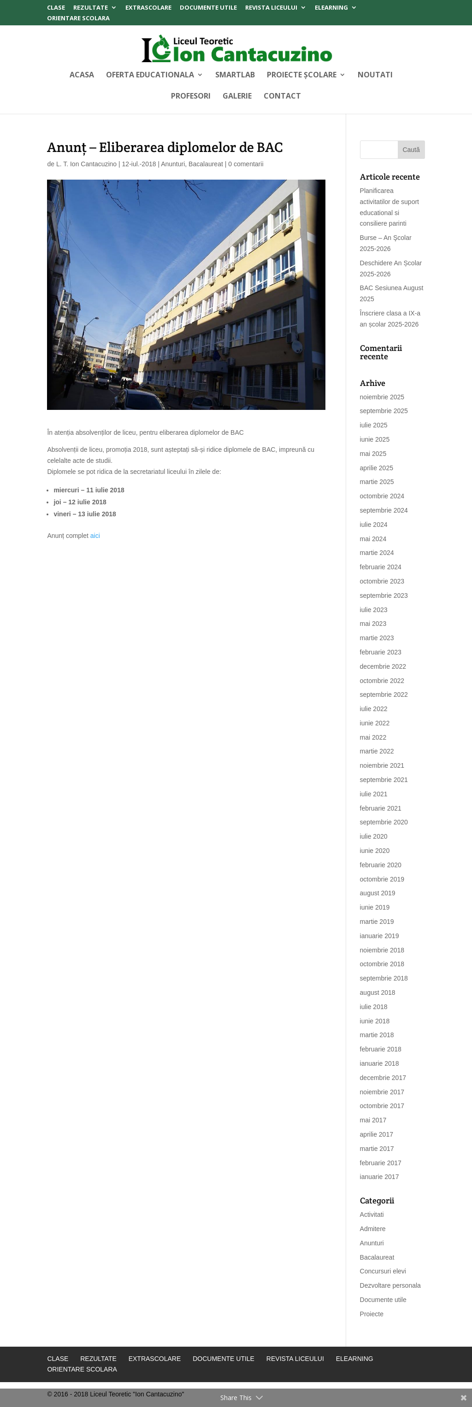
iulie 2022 (374, 708)
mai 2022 (373, 737)
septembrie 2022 (384, 694)
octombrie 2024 (382, 496)
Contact (282, 97)
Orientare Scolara (78, 18)
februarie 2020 (380, 865)
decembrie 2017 (383, 1077)
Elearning (331, 8)
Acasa (82, 75)
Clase (56, 8)
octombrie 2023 (382, 581)
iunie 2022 (375, 723)
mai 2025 (373, 453)
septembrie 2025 (384, 411)
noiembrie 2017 (382, 1092)
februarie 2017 (380, 1163)
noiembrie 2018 (382, 950)
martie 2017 (377, 1148)
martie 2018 (377, 1035)
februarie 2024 (380, 567)
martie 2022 (377, 751)
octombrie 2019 (382, 879)
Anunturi (173, 164)
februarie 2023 (380, 652)
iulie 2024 (374, 524)
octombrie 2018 (382, 964)
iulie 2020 (374, 836)
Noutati (375, 75)
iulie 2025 (374, 425)
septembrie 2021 (384, 779)
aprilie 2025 (376, 468)
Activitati (372, 1214)
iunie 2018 (375, 1021)
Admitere (373, 1228)
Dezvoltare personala (390, 1285)
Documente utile (383, 1299)
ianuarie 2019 (379, 936)
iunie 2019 (375, 907)
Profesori (191, 97)
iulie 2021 (374, 794)
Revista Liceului (271, 8)
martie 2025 (377, 481)
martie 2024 (377, 552)
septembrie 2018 (384, 978)
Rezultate (90, 8)
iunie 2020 (375, 850)
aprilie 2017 (376, 1134)
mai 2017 (373, 1120)
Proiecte (372, 1314)
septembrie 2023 (384, 595)
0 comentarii (245, 164)
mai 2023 (373, 623)
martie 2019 (377, 921)
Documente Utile (208, 8)
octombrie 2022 (382, 680)
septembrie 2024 (384, 510)
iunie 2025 (375, 439)
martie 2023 (377, 638)
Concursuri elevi (383, 1271)
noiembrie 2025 (382, 397)
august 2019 (377, 893)
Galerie (237, 97)
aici (96, 535)
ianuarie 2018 (379, 1063)
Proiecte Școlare (301, 75)
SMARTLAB (235, 75)
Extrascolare (148, 8)
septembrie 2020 (384, 822)
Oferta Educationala (150, 75)
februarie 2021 (380, 808)
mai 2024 (373, 539)
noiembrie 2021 (382, 765)
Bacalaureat (206, 164)
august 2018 (377, 992)
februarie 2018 (380, 1049)
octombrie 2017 (382, 1105)
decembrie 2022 (383, 666)
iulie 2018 (374, 1006)
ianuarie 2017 (379, 1176)
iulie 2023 (374, 609)
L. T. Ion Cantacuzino (86, 164)
